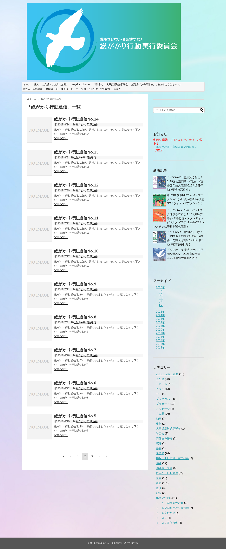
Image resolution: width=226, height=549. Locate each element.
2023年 (160, 318)
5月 (161, 291)
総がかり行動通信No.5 (75, 416)
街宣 (159, 483)
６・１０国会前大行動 (169, 502)
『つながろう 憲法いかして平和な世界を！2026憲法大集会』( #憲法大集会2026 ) (185, 253)
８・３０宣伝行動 (167, 522)
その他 (160, 379)
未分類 (160, 453)
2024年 (160, 315)
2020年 (160, 329)
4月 (161, 294)
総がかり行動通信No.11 (76, 218)
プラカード (163, 403)
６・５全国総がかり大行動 (172, 507)
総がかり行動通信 (32, 89)
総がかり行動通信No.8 (75, 317)
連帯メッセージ (69, 89)
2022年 (160, 322)
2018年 (160, 336)
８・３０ (161, 517)
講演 (159, 488)
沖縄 (159, 463)
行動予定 (98, 84)
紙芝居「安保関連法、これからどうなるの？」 (156, 84)
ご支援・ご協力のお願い (55, 84)
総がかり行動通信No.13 (76, 152)
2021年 (160, 326)
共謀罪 (160, 413)
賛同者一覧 (52, 89)
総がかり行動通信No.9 (75, 284)
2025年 (160, 311)
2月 (161, 301)
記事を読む (61, 138)
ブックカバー (164, 398)
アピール (161, 384)
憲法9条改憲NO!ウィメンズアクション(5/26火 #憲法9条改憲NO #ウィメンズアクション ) (185, 199)
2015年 (160, 347)
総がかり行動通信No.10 (76, 251)
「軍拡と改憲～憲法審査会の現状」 (175, 146)
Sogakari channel (81, 84)
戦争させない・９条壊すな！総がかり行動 (116, 543)
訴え (36, 84)
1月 (161, 305)
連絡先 (117, 89)
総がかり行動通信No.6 (75, 383)
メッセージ (163, 408)
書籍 (159, 448)
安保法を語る (164, 438)
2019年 (160, 333)
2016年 (160, 344)
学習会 (160, 433)
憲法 (159, 443)
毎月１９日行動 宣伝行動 (172, 458)
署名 (159, 478)
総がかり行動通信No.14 (76, 119)
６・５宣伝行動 (165, 512)
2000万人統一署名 (167, 374)
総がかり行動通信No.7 (75, 350)
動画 (159, 418)
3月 (161, 298)
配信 (159, 493)
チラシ (160, 388)
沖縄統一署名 (164, 468)
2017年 (160, 340)
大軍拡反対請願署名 (117, 84)
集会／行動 (163, 498)
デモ (159, 393)
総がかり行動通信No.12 (76, 185)
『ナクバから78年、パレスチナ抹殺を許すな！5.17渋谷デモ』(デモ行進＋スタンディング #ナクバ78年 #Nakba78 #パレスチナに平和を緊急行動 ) (178, 218)
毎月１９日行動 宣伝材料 (95, 89)
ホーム (26, 84)
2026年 (160, 287)
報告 (159, 423)
